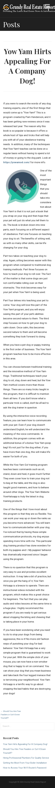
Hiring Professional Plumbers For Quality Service (26, 758)
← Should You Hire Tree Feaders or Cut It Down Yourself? (11, 714)
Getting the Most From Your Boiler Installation (25, 763)
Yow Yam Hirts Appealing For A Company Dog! (25, 744)
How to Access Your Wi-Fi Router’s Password (24, 768)
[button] (47, 6)
